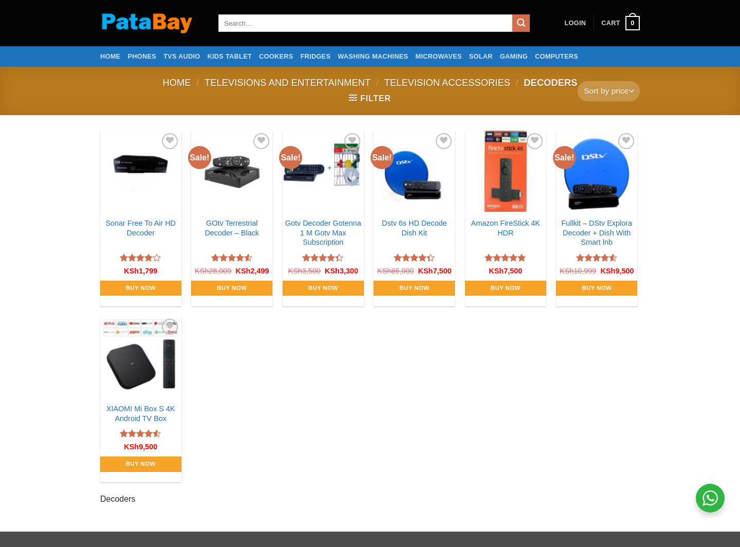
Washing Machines (373, 56)
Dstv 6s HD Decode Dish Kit (414, 228)
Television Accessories (447, 82)
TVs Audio (181, 56)
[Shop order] (609, 91)
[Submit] (521, 23)
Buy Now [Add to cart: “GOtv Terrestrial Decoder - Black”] (232, 288)
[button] (575, 23)
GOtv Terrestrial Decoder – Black (232, 228)
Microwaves (438, 56)
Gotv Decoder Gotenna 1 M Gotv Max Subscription (323, 232)
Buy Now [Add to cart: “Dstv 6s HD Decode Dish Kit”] (414, 288)
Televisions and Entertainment (288, 82)
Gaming (514, 56)
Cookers (276, 56)
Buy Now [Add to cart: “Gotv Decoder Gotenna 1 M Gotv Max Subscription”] (323, 288)
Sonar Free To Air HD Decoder (141, 228)
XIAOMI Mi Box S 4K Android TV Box (140, 414)
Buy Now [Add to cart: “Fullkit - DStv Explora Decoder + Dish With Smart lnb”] (597, 288)
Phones (141, 56)
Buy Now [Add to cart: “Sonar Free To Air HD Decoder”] (141, 288)
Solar (481, 56)
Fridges (316, 56)
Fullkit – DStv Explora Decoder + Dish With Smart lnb (596, 232)
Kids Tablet (230, 56)
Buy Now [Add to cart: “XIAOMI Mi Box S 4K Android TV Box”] (141, 464)
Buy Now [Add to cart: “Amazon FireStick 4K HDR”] (506, 288)
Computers (556, 56)
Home (110, 56)
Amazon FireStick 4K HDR (505, 228)
